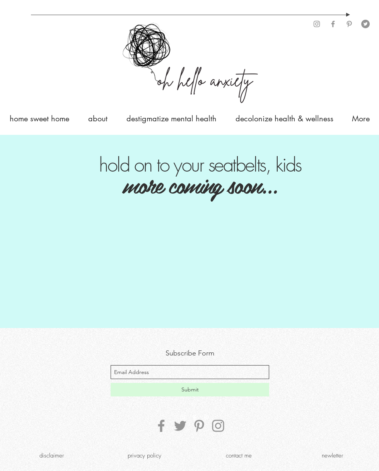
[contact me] (238, 455)
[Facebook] (333, 24)
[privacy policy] (144, 455)
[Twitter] (365, 24)
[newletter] (332, 455)
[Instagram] (316, 24)
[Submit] (190, 389)
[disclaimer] (51, 455)
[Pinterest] (349, 24)
